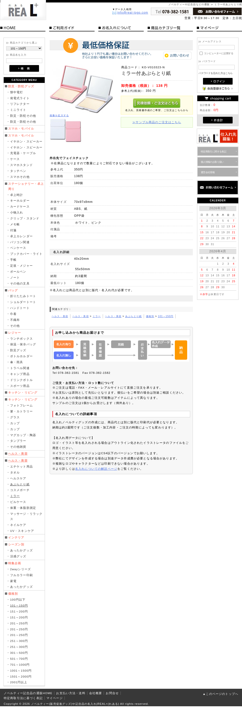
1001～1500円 (21, 670)
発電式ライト (20, 98)
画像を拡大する (59, 115)
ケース (15, 159)
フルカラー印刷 (21, 575)
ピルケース (18, 501)
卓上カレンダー (21, 236)
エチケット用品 (21, 466)
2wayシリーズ (20, 569)
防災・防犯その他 (23, 115)
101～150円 (19, 605)
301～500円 (19, 652)
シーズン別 (16, 544)
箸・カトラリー (21, 411)
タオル (15, 472)
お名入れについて (121, 28)
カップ (15, 423)
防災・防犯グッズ (21, 86)
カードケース (20, 206)
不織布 (15, 319)
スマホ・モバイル (21, 128)
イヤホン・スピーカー (26, 141)
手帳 (13, 259)
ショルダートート (23, 302)
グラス (15, 417)
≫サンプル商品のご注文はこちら (156, 122)
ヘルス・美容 (18, 453)
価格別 (13, 593)
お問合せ (112, 693)
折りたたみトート (23, 296)
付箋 (13, 230)
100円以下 (17, 599)
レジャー (14, 332)
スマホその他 (20, 176)
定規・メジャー (21, 265)
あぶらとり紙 (20, 484)
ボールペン (18, 271)
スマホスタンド (21, 164)
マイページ (219, 28)
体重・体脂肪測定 (23, 507)
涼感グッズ (18, 556)
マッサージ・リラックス (26, 516)
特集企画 (14, 563)
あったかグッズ (21, 550)
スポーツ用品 (20, 385)
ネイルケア (18, 524)
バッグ (13, 290)
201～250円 (19, 623)
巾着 (13, 313)
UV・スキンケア (22, 530)
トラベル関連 (20, 368)
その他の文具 (20, 283)
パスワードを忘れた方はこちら (216, 73)
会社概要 (95, 693)
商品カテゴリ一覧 (170, 28)
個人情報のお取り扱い (212, 162)
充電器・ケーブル (23, 153)
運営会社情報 (208, 172)
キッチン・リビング (22, 392)
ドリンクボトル (21, 379)
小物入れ (16, 212)
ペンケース (18, 247)
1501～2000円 (21, 676)
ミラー (15, 495)
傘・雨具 (16, 362)
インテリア (16, 537)
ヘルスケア (18, 478)
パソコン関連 (20, 242)
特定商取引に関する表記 (213, 151)
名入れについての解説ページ (96, 468)
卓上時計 (16, 194)
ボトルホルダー (21, 356)
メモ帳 (15, 224)
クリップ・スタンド (24, 218)
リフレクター (20, 103)
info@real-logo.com (132, 12)
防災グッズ (18, 350)
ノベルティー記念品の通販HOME (28, 693)
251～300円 (19, 640)
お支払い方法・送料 (70, 693)
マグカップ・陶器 (23, 435)
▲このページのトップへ (220, 693)
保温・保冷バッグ (23, 344)
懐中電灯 (16, 92)
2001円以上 (18, 682)
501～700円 (19, 658)
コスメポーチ (20, 490)
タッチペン (18, 170)
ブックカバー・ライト (26, 253)
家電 (13, 581)
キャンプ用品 (20, 374)
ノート (15, 277)
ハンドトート (20, 307)
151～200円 (19, 611)
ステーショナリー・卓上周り (26, 186)
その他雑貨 (18, 446)
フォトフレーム (21, 405)
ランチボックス (21, 338)
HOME (22, 28)
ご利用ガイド (72, 28)
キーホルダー (20, 200)
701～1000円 (20, 664)
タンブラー (18, 440)
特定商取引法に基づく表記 (23, 698)
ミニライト (18, 109)
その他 (15, 325)
